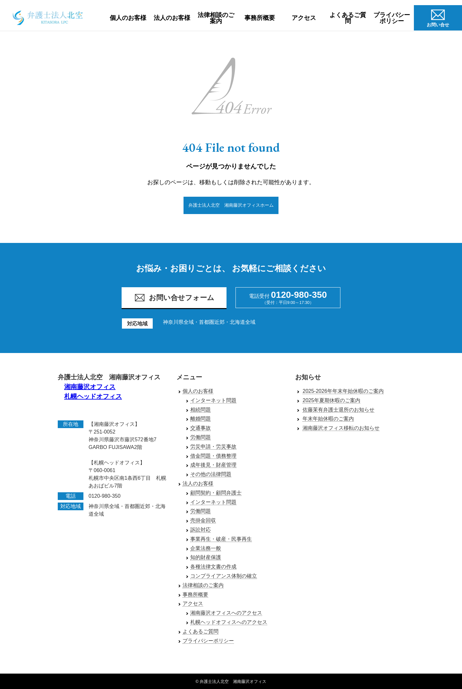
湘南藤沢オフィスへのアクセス (226, 613)
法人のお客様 (172, 17)
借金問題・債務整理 (213, 456)
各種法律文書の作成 (213, 567)
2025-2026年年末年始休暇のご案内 (343, 391)
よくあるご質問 (347, 18)
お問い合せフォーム (174, 298)
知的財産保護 (205, 557)
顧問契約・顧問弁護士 (216, 492)
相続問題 (200, 409)
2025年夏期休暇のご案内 (331, 400)
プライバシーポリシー (391, 18)
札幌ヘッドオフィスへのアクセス (228, 622)
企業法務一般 (205, 548)
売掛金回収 (203, 520)
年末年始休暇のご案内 (328, 419)
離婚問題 (200, 419)
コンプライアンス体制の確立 (223, 576)
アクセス (304, 17)
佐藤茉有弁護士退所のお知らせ (338, 409)
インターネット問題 (213, 400)
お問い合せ (438, 17)
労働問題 (200, 437)
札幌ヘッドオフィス (93, 396)
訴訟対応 (200, 530)
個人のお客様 (128, 17)
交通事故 (200, 428)
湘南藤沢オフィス (90, 387)
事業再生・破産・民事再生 (221, 539)
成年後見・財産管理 (213, 465)
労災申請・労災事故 (213, 446)
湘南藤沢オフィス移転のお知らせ (341, 428)
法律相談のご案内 (216, 18)
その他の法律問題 (210, 474)
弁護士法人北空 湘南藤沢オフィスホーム (231, 205)
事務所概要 (259, 17)
